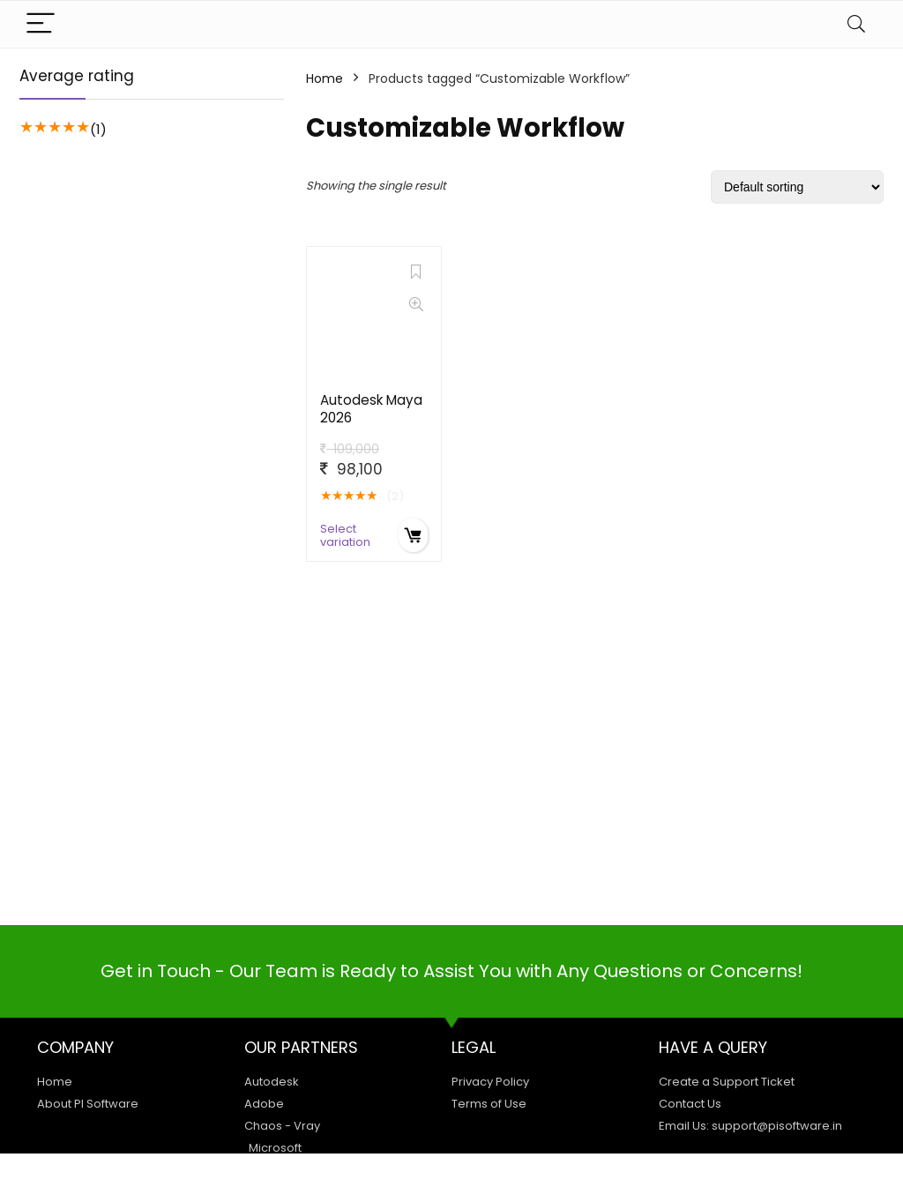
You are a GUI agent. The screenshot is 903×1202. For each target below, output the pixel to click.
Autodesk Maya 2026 (371, 409)
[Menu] (40, 24)
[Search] (856, 24)
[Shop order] (797, 187)
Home (324, 78)
